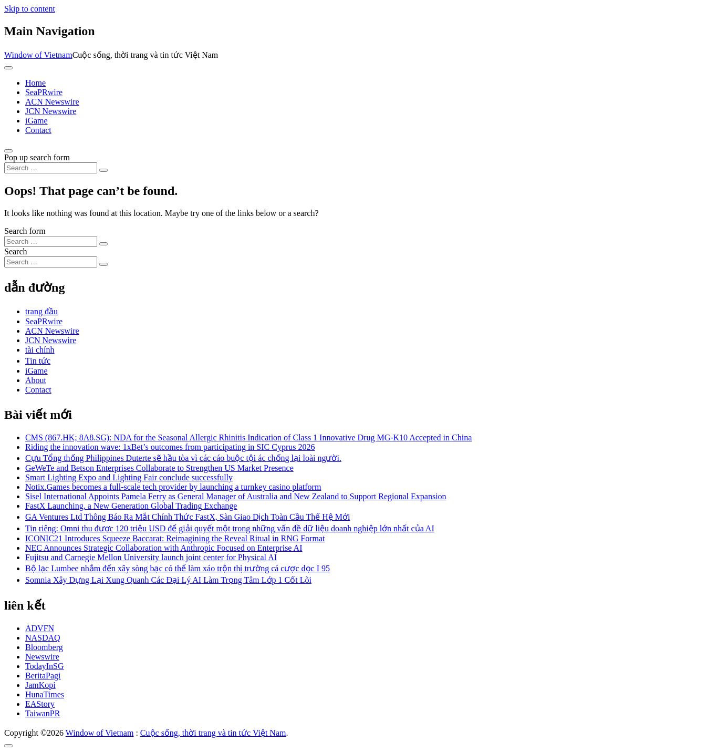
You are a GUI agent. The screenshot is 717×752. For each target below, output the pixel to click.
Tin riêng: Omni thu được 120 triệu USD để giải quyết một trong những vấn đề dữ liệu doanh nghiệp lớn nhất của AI (229, 528)
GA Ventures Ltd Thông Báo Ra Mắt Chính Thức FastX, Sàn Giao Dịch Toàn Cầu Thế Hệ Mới (187, 516)
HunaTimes (44, 694)
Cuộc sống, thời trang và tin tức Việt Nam (213, 732)
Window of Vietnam (38, 54)
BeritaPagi (43, 675)
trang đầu (41, 311)
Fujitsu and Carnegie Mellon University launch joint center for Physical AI (151, 557)
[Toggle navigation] (8, 67)
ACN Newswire (52, 101)
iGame (36, 120)
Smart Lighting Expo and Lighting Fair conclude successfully (129, 477)
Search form (25, 230)
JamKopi (40, 685)
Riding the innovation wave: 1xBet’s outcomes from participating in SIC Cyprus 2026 (170, 446)
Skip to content (29, 8)
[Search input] (50, 167)
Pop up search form (37, 157)
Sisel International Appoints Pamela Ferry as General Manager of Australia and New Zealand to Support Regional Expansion (235, 496)
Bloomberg (44, 647)
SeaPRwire (44, 92)
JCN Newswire (50, 111)
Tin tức (37, 360)
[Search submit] (103, 170)
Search (15, 251)
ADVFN (39, 628)
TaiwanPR (42, 713)
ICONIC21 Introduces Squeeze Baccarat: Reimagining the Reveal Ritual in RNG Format (175, 538)
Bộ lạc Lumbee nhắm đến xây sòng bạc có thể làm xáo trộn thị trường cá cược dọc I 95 (177, 568)
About (35, 380)
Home (35, 82)
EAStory (40, 703)
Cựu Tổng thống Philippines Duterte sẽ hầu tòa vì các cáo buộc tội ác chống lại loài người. (183, 458)
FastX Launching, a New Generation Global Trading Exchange (131, 505)
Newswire (42, 656)
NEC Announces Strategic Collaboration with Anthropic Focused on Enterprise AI (163, 547)
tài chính (40, 349)
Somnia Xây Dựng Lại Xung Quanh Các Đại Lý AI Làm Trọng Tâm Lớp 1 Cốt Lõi (168, 579)
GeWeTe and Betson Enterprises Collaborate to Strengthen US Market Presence (159, 467)
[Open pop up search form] (8, 150)
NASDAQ (42, 637)
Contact (38, 130)
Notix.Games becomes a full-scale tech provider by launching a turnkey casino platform (173, 486)
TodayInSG (44, 666)
